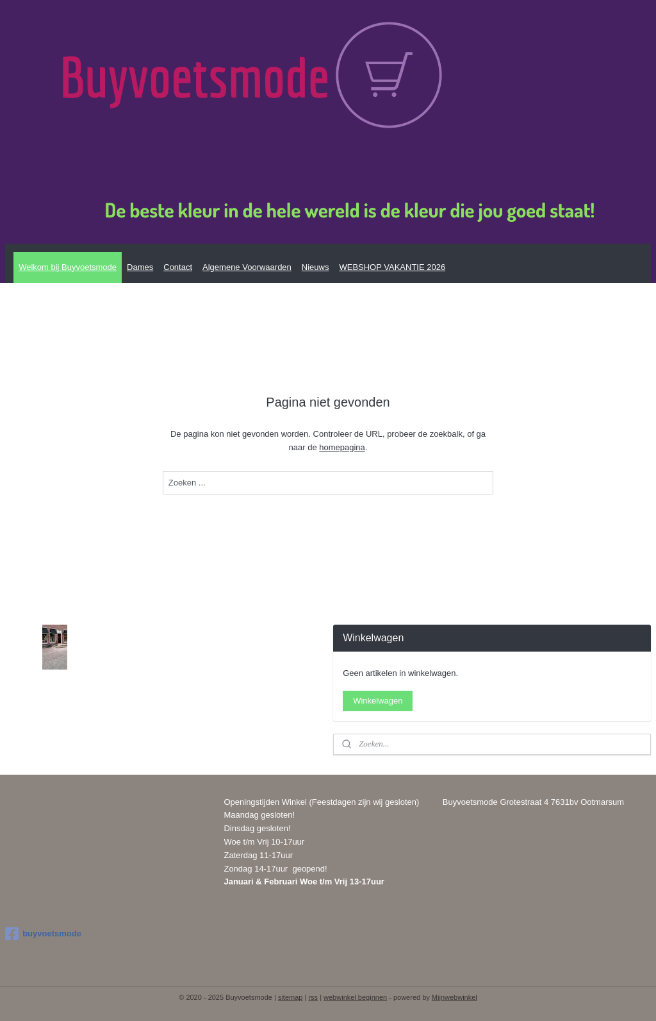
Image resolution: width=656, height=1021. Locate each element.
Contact (177, 267)
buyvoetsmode (43, 933)
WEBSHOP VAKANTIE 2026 (392, 267)
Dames (140, 267)
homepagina (342, 447)
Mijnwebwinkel (454, 997)
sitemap (290, 997)
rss (313, 997)
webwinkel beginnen (355, 997)
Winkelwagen (377, 700)
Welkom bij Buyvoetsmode (68, 267)
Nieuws (315, 267)
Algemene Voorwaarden (246, 267)
